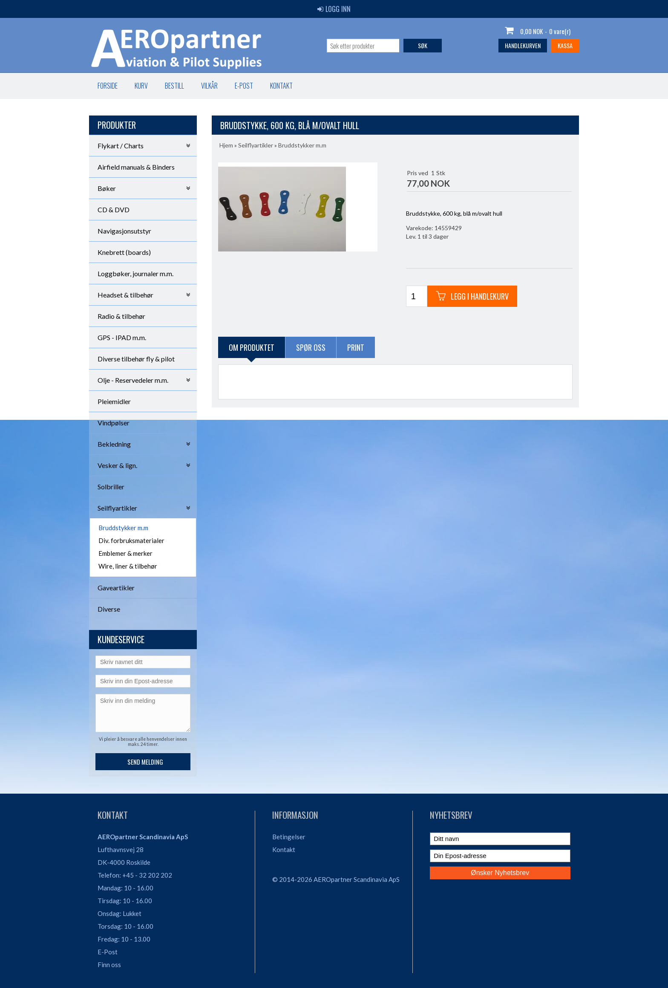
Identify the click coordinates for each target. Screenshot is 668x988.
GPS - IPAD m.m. (122, 337)
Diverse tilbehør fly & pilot (136, 359)
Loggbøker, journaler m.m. (135, 273)
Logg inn (334, 9)
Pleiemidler (114, 401)
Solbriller (111, 486)
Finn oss (109, 964)
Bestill (174, 86)
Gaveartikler (116, 588)
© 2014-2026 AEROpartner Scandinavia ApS (336, 879)
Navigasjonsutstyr (124, 231)
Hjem (226, 145)
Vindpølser (114, 423)
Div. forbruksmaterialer (131, 540)
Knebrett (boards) (124, 252)
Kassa (565, 45)
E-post (244, 86)
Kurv (141, 86)
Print (355, 347)
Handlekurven (523, 45)
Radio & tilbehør (121, 316)
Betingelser (288, 837)
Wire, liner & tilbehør (127, 566)
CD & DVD (114, 209)
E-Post (108, 952)
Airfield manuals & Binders (136, 167)
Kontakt (281, 86)
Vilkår (209, 86)
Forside (108, 86)
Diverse (109, 609)
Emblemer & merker (125, 553)
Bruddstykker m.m (123, 528)
